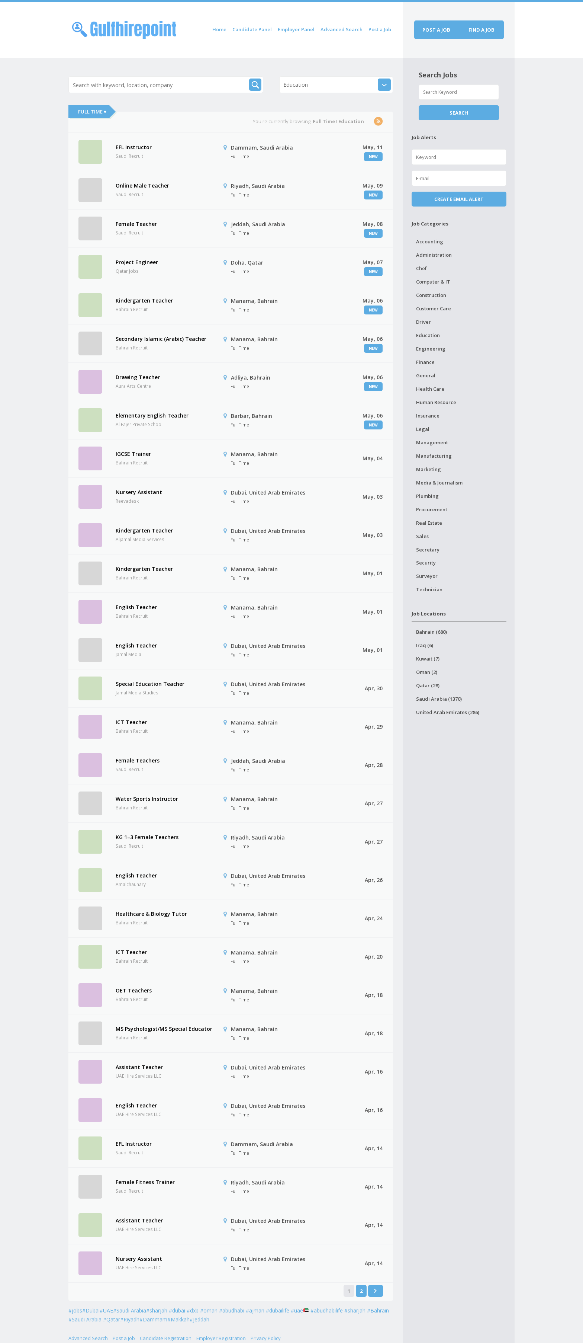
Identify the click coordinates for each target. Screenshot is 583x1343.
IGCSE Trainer (133, 453)
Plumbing (427, 496)
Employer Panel (296, 29)
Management (432, 442)
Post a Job (379, 29)
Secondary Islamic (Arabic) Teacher (161, 338)
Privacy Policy (266, 1338)
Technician (429, 589)
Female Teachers (138, 760)
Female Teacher (136, 223)
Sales (422, 536)
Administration (434, 255)
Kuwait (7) (427, 658)
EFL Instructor (134, 147)
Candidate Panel (252, 29)
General (425, 375)
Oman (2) (426, 672)
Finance (425, 362)
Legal (422, 429)
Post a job (436, 29)
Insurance (427, 415)
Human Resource (436, 402)
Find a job (481, 29)
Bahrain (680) (431, 632)
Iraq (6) (424, 645)
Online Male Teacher (142, 185)
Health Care (430, 389)
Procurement (431, 509)
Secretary (427, 549)
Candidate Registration (165, 1338)
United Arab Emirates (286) (447, 712)
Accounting (429, 241)
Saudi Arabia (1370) (439, 699)
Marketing (428, 469)
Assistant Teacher (139, 1067)
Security (426, 562)
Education (428, 335)
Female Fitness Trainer (145, 1182)
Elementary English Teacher (152, 415)
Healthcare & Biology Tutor (151, 913)
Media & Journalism (439, 482)
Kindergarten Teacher (144, 300)
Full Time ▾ (92, 111)
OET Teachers (134, 990)
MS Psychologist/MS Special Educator (164, 1028)
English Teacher (136, 607)
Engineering (430, 348)
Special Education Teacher (150, 683)
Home (219, 29)
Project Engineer (137, 262)
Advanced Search (342, 29)
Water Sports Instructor (147, 798)
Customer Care (433, 308)
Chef (421, 268)
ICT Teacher (131, 722)
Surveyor (427, 576)
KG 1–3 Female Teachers (147, 837)
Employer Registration (221, 1338)
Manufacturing (434, 456)
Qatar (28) (427, 685)
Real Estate (429, 522)
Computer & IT (433, 281)
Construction (431, 295)
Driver (423, 322)
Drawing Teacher (138, 377)
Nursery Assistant (139, 492)
